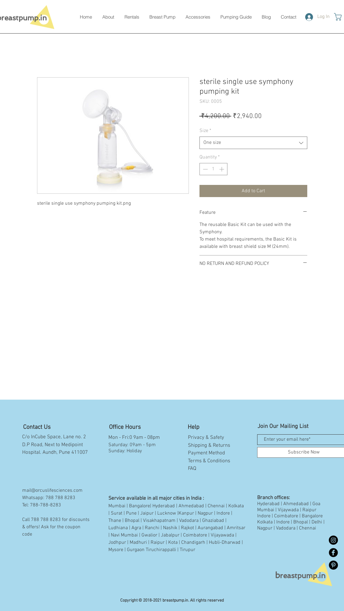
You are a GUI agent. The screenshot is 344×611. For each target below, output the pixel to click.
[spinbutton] (213, 169)
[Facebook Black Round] (333, 552)
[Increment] (222, 169)
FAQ (192, 469)
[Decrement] (204, 169)
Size (205, 131)
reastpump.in (300, 575)
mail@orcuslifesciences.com (52, 491)
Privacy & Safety (206, 438)
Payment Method (206, 453)
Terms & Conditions (209, 461)
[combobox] (253, 143)
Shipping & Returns (209, 446)
